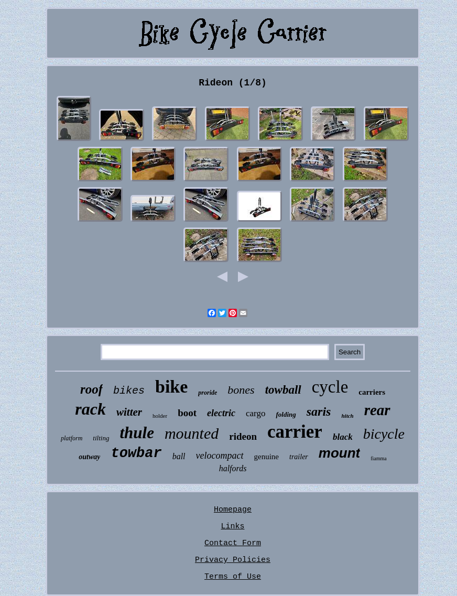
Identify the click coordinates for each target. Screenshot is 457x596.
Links (232, 526)
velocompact (220, 455)
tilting (101, 438)
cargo (255, 413)
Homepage (233, 509)
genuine (266, 456)
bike (171, 386)
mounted (192, 433)
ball (179, 456)
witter (129, 412)
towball (283, 389)
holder (160, 416)
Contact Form (232, 543)
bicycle (384, 434)
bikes (129, 391)
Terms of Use (232, 576)
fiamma (379, 458)
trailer (298, 457)
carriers (371, 392)
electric (221, 413)
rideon (243, 436)
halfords (233, 468)
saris (319, 411)
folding (286, 414)
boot (187, 412)
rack (90, 408)
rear (377, 410)
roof (91, 389)
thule (136, 433)
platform (71, 438)
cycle (330, 386)
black (343, 437)
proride (207, 392)
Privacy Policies (232, 560)
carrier (294, 431)
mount (339, 453)
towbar (136, 453)
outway (89, 457)
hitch (347, 416)
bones (240, 389)
